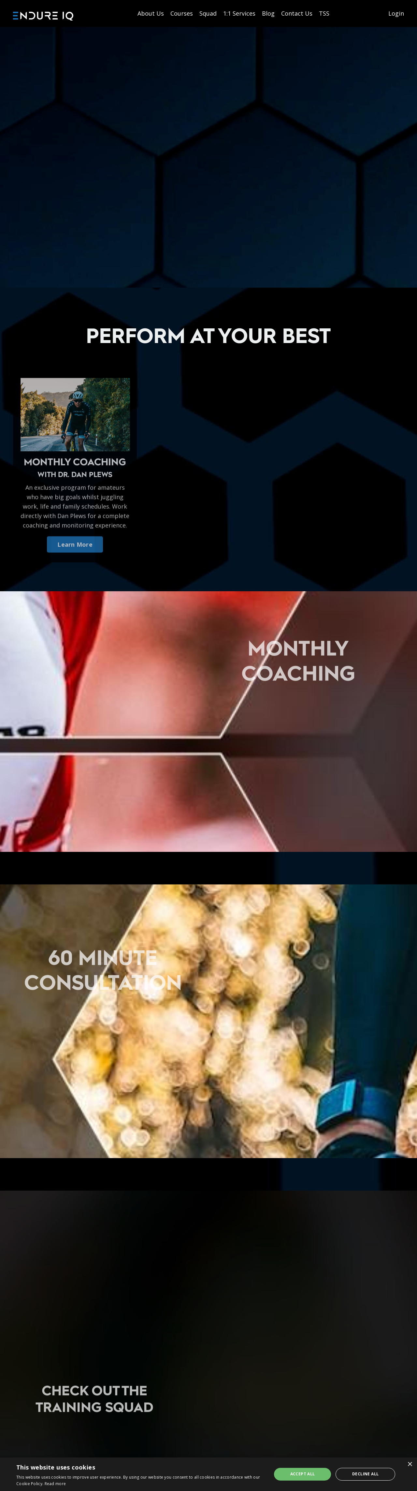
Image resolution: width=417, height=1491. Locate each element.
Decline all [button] (365, 1474)
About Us (150, 13)
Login (396, 13)
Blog (268, 13)
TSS (324, 13)
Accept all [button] (302, 1474)
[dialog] (208, 1474)
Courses (181, 13)
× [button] (409, 1464)
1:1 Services (239, 13)
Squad (208, 13)
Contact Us (296, 13)
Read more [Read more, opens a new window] (55, 1483)
